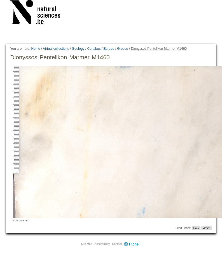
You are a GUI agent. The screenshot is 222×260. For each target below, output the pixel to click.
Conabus (94, 49)
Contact (116, 243)
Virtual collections (56, 49)
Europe (108, 49)
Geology (78, 49)
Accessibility (102, 243)
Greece (122, 49)
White (206, 228)
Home (35, 49)
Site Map (86, 243)
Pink (196, 228)
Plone (131, 243)
